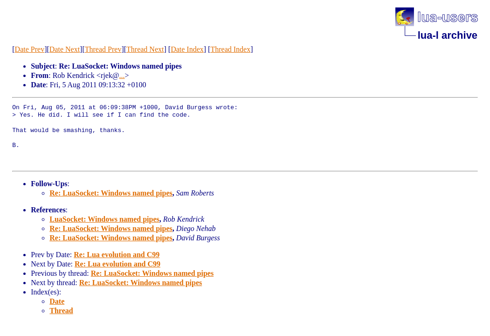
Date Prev (30, 49)
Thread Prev (103, 49)
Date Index (187, 49)
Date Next (64, 49)
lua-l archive (447, 35)
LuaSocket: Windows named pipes (104, 219)
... (121, 75)
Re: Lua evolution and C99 (116, 255)
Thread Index (230, 49)
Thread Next (145, 49)
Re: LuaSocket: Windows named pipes (110, 193)
